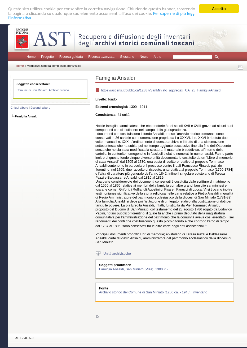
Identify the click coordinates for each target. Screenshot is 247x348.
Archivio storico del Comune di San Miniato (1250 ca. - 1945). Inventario (153, 292)
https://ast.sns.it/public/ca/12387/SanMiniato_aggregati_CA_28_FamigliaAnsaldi (161, 90)
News (144, 57)
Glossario (127, 57)
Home (31, 57)
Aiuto (157, 57)
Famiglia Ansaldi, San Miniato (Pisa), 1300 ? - (133, 269)
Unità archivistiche (117, 253)
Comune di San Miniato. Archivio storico (42, 90)
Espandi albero (40, 107)
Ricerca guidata (71, 57)
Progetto (47, 57)
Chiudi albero (19, 107)
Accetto (219, 8)
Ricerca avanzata (101, 57)
